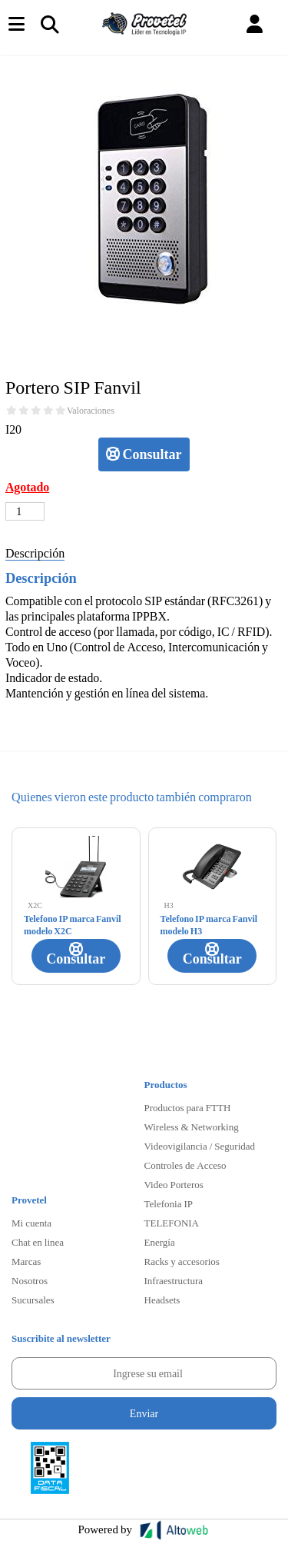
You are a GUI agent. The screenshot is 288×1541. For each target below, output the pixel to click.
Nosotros (30, 1280)
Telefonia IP (168, 1203)
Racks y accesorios (182, 1261)
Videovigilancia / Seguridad (200, 1146)
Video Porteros (174, 1184)
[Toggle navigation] (49, 24)
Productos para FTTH (187, 1107)
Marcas (26, 1261)
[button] (255, 24)
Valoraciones (90, 410)
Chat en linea (38, 1242)
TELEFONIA (172, 1222)
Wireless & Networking (191, 1126)
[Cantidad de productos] (25, 511)
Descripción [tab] (35, 552)
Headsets (162, 1299)
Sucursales (33, 1299)
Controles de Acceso (185, 1165)
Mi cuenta (31, 1222)
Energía (159, 1242)
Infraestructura (174, 1280)
